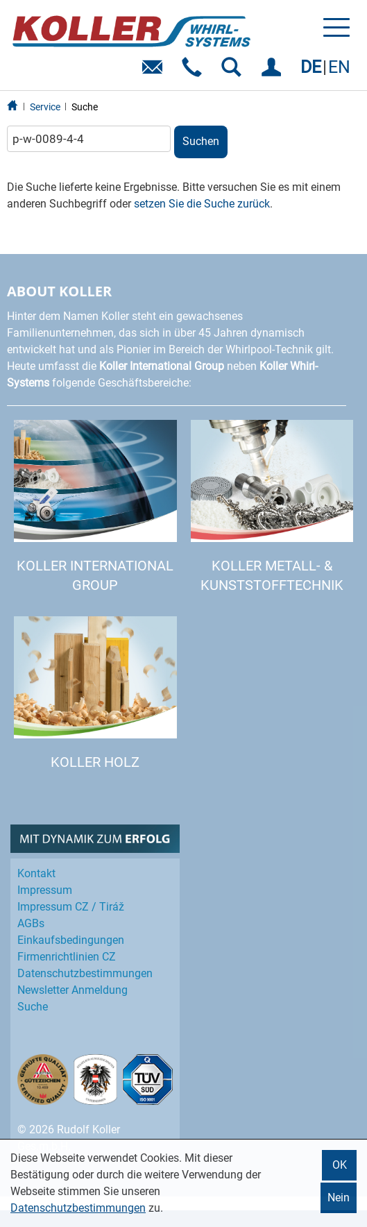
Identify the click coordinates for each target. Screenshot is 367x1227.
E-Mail (155, 71)
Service (45, 106)
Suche (84, 106)
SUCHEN (234, 71)
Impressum (44, 890)
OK (339, 1164)
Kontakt (36, 873)
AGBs (30, 923)
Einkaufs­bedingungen (70, 940)
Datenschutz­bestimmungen (85, 973)
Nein (338, 1197)
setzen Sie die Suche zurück (202, 203)
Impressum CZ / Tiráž (70, 906)
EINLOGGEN (273, 71)
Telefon (194, 71)
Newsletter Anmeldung (72, 990)
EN (339, 67)
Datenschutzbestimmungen (78, 1208)
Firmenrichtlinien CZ (66, 956)
